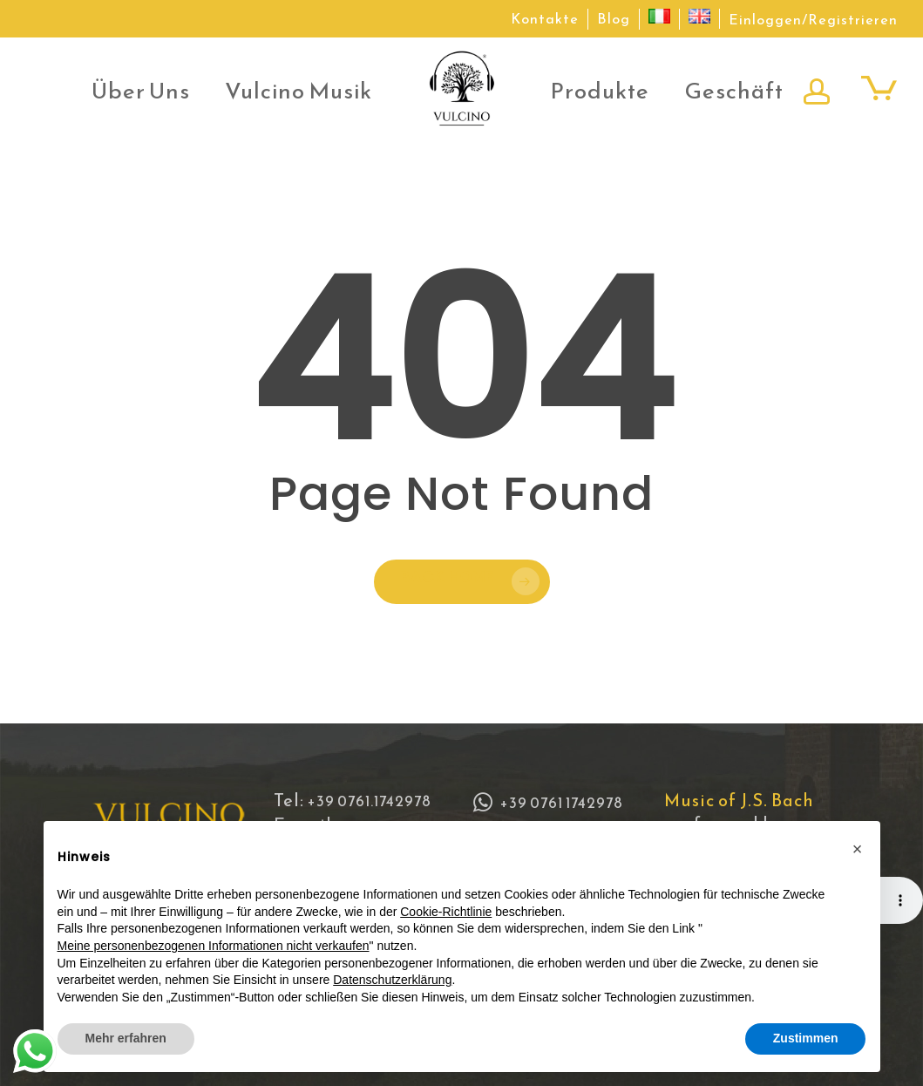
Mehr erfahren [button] (125, 1038)
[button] (858, 849)
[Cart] (879, 87)
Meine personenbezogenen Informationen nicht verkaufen (214, 946)
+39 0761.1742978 (369, 801)
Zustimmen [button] (805, 1038)
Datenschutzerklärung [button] (392, 980)
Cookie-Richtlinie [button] (446, 912)
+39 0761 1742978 (548, 802)
